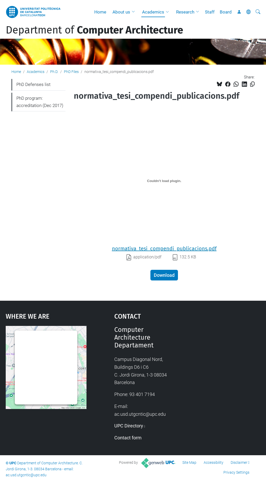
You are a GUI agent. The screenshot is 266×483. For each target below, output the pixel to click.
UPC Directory (128, 425)
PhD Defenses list (33, 84)
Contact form (128, 437)
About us (121, 12)
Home (100, 12)
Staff (210, 12)
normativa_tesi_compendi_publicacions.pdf (164, 248)
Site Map (189, 462)
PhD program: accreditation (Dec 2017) (39, 102)
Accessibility (213, 462)
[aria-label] (258, 12)
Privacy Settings (236, 472)
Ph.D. (54, 72)
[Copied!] (252, 84)
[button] (134, 12)
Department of (94, 30)
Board (226, 12)
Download (164, 275)
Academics (153, 12)
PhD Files (71, 72)
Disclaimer (239, 462)
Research (185, 12)
